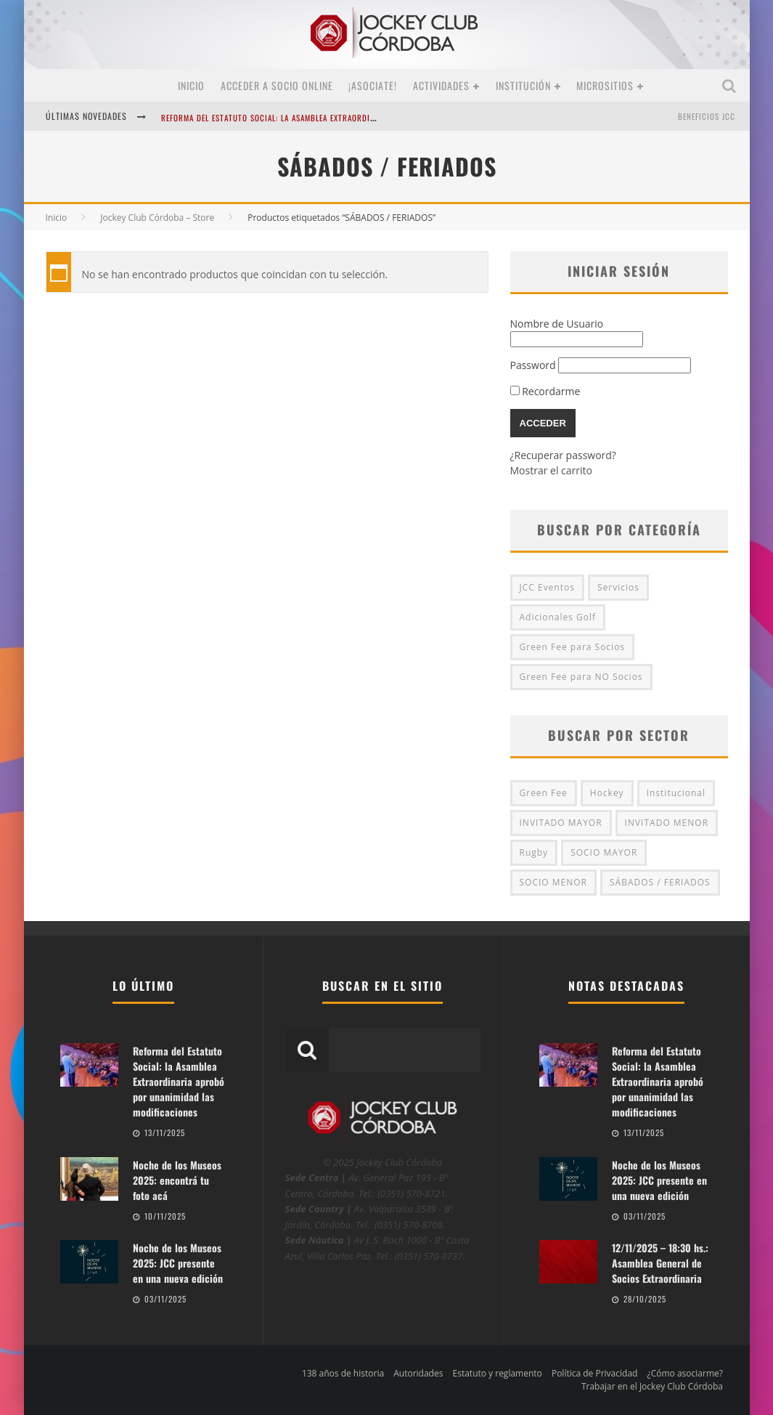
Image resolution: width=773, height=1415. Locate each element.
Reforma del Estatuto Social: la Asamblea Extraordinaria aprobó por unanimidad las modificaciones (365, 117)
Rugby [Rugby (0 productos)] (534, 852)
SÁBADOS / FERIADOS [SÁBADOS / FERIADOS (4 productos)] (660, 882)
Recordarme (545, 391)
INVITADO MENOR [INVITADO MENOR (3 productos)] (666, 822)
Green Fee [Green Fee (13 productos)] (544, 793)
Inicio (191, 85)
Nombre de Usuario (557, 324)
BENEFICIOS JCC (706, 116)
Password (533, 365)
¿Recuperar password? (563, 455)
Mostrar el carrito (551, 470)
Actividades (441, 85)
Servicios (618, 587)
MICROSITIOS (605, 85)
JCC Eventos (547, 587)
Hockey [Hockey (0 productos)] (607, 793)
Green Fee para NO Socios (581, 676)
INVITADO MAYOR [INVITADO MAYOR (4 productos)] (561, 822)
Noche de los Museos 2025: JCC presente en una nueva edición (178, 1263)
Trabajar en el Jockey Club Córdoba (652, 1386)
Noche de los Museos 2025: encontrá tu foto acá (177, 1180)
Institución (523, 85)
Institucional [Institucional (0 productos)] (676, 793)
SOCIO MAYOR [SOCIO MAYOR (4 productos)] (603, 852)
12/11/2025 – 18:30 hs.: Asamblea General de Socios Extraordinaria (660, 1263)
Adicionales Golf (558, 617)
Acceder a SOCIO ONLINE (277, 85)
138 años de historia (343, 1373)
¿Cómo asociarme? (685, 1373)
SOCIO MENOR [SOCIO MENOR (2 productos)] (554, 882)
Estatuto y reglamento (497, 1373)
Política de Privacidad (594, 1373)
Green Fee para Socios (573, 647)
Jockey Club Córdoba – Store (157, 217)
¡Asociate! (372, 85)
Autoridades (418, 1373)
